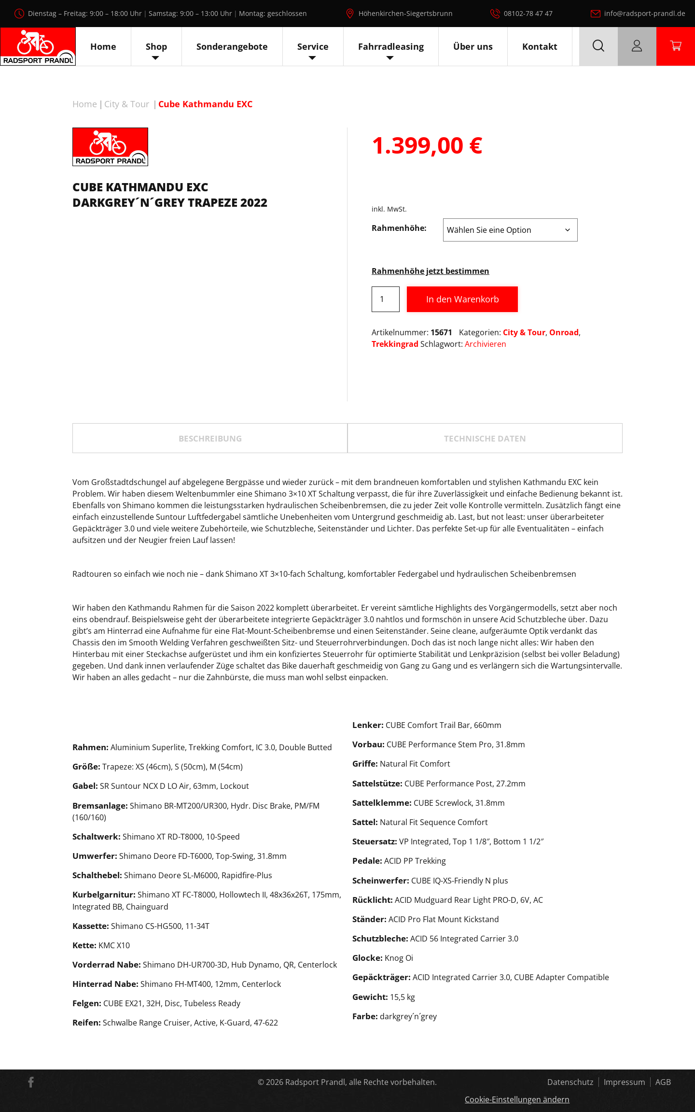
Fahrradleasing (391, 46)
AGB (663, 1082)
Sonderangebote (232, 46)
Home (103, 46)
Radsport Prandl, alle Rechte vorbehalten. (361, 1082)
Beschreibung (210, 438)
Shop (156, 46)
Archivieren (485, 344)
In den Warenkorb (462, 299)
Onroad (564, 332)
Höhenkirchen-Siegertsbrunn (406, 13)
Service (313, 46)
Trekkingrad (395, 344)
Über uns (473, 46)
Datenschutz (570, 1082)
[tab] (210, 438)
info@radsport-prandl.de (644, 13)
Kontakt (539, 46)
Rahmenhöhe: (399, 228)
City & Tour (126, 104)
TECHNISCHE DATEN (485, 438)
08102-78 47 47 (528, 13)
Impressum (624, 1082)
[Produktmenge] (386, 299)
